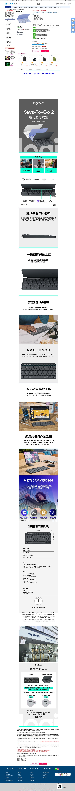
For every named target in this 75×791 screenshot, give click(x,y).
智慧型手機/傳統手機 (57, 7)
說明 (47, 43)
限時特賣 (15, 7)
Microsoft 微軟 (9, 23)
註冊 (65, 3)
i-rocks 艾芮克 (9, 33)
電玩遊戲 (50, 7)
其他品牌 (8, 45)
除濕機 (46, 7)
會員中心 (18, 0)
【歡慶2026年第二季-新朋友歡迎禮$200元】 (41, 31)
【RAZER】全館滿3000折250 (10, 15)
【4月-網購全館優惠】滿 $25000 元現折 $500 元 (41, 30)
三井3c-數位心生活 (58, 771)
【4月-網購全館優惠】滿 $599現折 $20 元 (40, 29)
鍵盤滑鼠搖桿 (31, 7)
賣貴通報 (45, 48)
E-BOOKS (8, 36)
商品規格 (30, 69)
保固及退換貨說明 (38, 69)
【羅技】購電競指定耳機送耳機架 (10, 13)
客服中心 (24, 0)
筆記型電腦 (20, 7)
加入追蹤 (41, 48)
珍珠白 (40, 46)
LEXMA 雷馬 (9, 42)
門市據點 (30, 0)
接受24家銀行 (27, 29)
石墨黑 (36, 46)
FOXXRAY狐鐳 (9, 38)
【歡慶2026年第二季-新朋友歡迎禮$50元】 (41, 34)
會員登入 (58, 3)
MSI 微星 (8, 32)
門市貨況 (47, 69)
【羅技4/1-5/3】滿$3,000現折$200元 (40, 38)
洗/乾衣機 (41, 7)
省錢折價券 (12, 0)
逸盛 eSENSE (9, 37)
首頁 (7, 0)
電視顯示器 (36, 7)
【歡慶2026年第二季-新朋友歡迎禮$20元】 (41, 35)
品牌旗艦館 (41, 0)
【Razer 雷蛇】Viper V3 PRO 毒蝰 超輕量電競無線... (12, 63)
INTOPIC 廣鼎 (9, 41)
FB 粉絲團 (35, 0)
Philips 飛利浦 (9, 29)
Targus (8, 25)
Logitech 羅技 (9, 21)
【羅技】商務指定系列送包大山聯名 (11, 16)
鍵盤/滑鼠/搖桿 (21, 9)
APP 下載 (48, 0)
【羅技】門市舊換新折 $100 (9, 12)
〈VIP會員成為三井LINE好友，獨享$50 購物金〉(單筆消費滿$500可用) (45, 27)
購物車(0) (62, 3)
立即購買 (45, 51)
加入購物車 (36, 51)
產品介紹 (22, 69)
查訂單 (70, 3)
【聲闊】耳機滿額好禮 (8, 14)
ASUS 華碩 (8, 24)
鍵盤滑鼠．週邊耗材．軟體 (13, 9)
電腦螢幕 (25, 7)
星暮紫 (44, 46)
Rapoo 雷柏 (9, 28)
